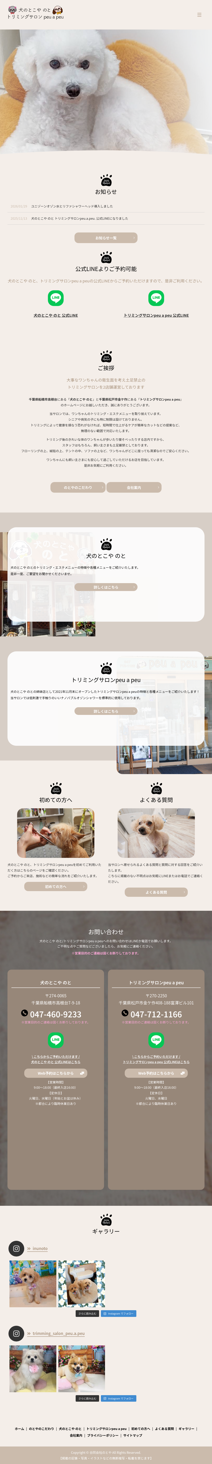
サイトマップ (132, 1435)
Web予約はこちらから (56, 1073)
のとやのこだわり (78, 487)
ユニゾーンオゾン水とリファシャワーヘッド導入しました (72, 206)
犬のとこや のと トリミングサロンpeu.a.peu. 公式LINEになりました (79, 218)
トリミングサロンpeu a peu (106, 1428)
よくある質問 (156, 892)
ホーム (19, 1428)
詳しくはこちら (150, 606)
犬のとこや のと (70, 1428)
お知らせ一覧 (106, 237)
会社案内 (134, 487)
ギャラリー (186, 1428)
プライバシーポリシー (103, 1435)
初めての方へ (55, 886)
